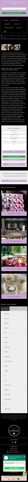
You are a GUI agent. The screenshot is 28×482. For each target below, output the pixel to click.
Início (6, 20)
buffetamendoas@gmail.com (14, 452)
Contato (19, 27)
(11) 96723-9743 (14, 450)
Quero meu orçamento (14, 180)
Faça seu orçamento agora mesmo (14, 8)
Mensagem (14, 141)
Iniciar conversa (14, 468)
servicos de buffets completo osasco (4, 37)
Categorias (8, 35)
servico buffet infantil (21, 35)
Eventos (16, 24)
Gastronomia (9, 27)
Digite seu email (14, 134)
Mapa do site (14, 472)
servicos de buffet (15, 35)
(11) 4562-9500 (14, 448)
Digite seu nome (14, 130)
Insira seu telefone (9, 463)
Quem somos (15, 20)
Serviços (7, 24)
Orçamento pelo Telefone (14, 159)
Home (3, 35)
